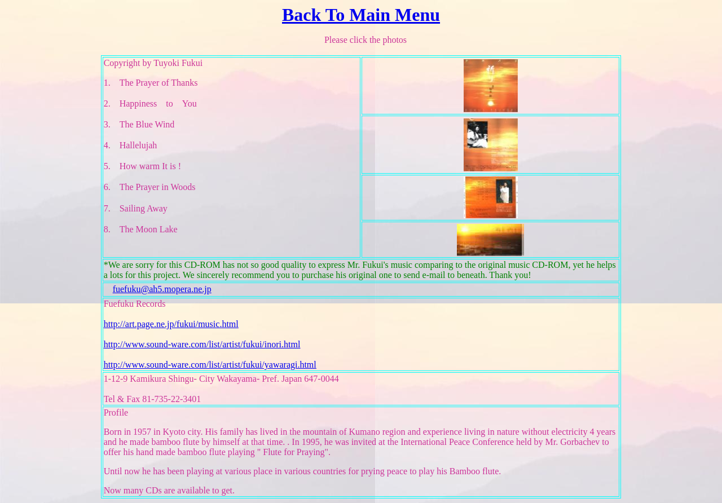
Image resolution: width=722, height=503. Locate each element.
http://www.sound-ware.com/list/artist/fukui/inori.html (202, 344)
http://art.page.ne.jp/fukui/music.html (171, 324)
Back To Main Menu (361, 15)
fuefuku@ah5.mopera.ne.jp (162, 289)
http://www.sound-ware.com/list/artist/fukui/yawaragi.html (210, 364)
